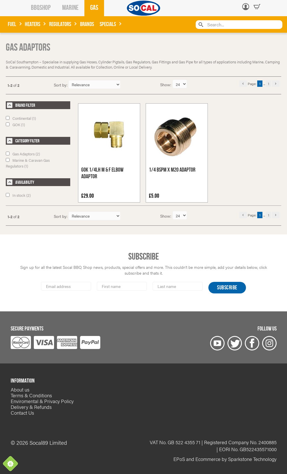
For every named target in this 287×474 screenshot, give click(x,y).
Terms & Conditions (31, 395)
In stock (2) (18, 195)
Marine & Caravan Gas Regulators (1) (28, 163)
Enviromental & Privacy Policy (42, 401)
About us (20, 389)
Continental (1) (21, 118)
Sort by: (61, 85)
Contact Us (22, 412)
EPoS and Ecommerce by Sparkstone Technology (225, 458)
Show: (166, 84)
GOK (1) (15, 124)
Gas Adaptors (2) (23, 154)
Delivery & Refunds (31, 406)
